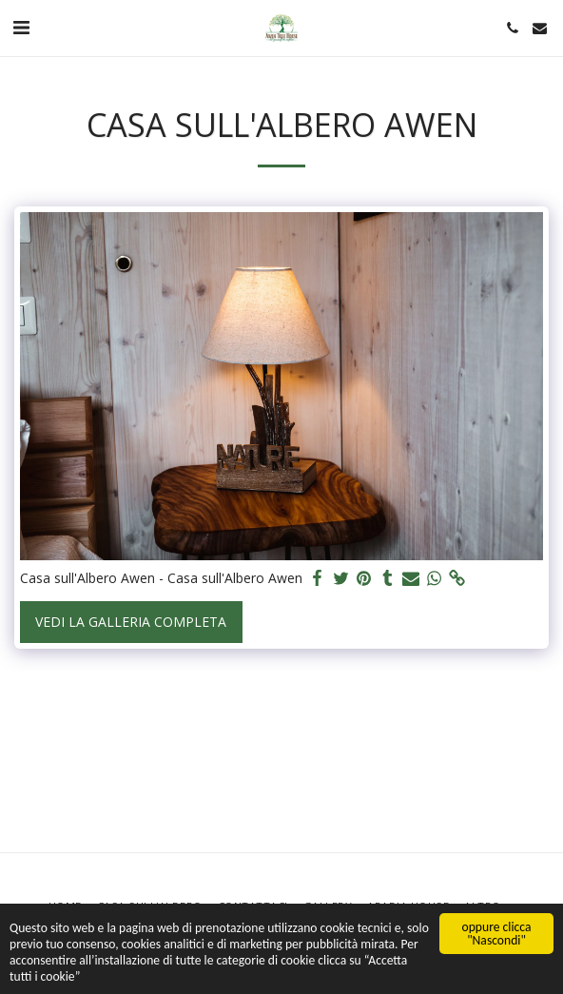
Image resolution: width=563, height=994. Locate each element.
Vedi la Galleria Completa (130, 622)
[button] (21, 27)
